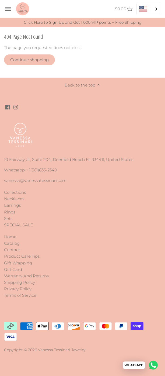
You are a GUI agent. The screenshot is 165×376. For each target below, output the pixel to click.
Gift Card (13, 269)
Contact (12, 249)
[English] (148, 9)
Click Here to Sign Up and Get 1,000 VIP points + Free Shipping (83, 22)
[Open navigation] (8, 9)
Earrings (12, 205)
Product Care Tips (22, 256)
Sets (8, 218)
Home (10, 236)
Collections (15, 192)
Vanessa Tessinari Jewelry (61, 350)
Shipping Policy (19, 282)
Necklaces (14, 198)
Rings (9, 212)
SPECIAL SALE (18, 224)
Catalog (12, 243)
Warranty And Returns (26, 275)
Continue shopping (29, 59)
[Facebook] (7, 106)
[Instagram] (15, 106)
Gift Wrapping (18, 262)
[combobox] (148, 9)
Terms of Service (20, 295)
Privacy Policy (17, 288)
